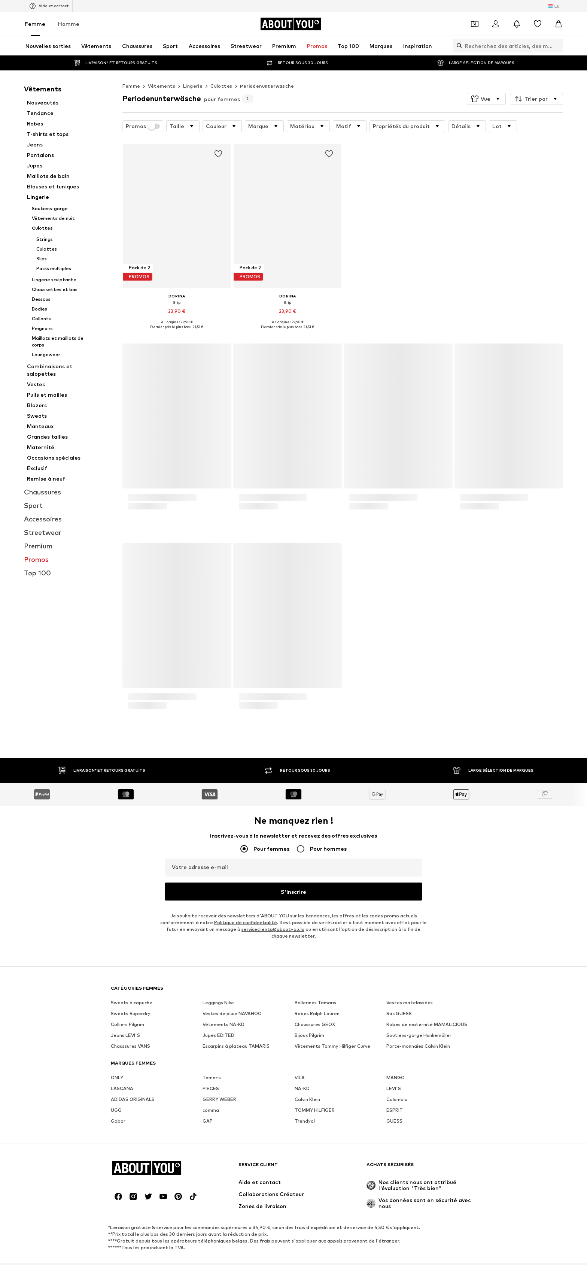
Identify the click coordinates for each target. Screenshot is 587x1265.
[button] (486, 99)
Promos (143, 126)
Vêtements (161, 86)
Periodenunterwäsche (267, 86)
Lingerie (193, 86)
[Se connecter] (495, 23)
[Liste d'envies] (537, 23)
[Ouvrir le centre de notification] (516, 24)
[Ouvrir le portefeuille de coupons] (474, 23)
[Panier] (558, 23)
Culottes (221, 86)
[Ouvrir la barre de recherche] (457, 45)
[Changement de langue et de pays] (554, 6)
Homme (68, 24)
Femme (35, 24)
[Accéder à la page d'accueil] (290, 24)
